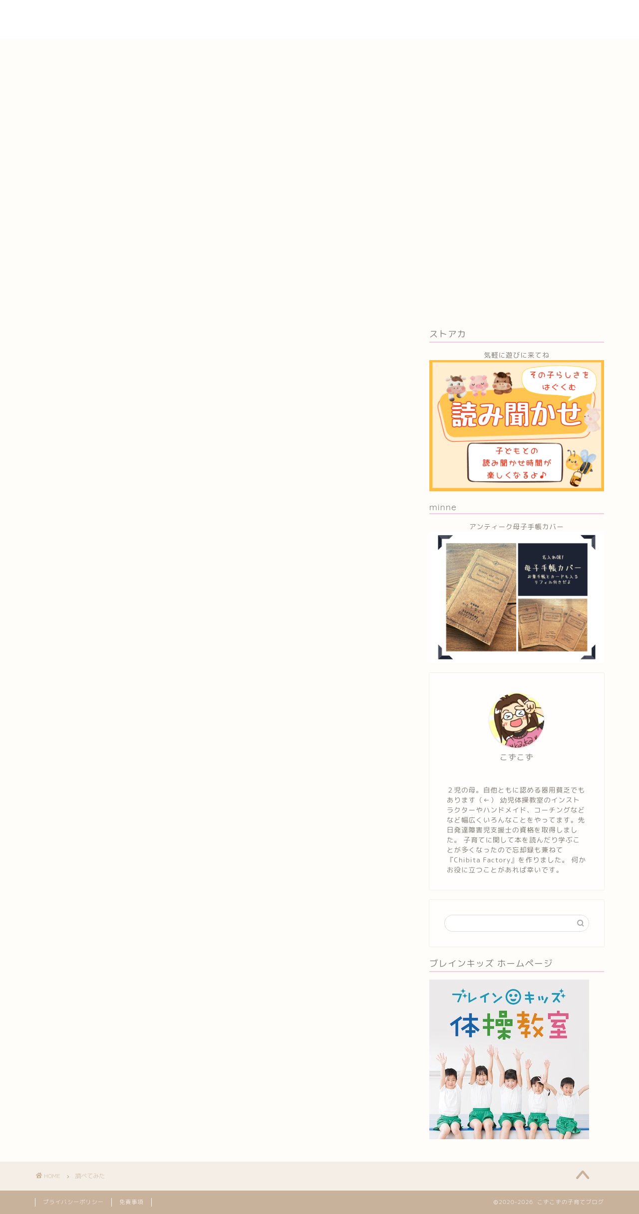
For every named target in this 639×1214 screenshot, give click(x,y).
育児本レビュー (359, 15)
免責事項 (131, 1202)
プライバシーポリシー (73, 1202)
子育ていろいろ (289, 15)
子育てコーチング (433, 15)
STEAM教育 (502, 15)
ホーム (232, 15)
